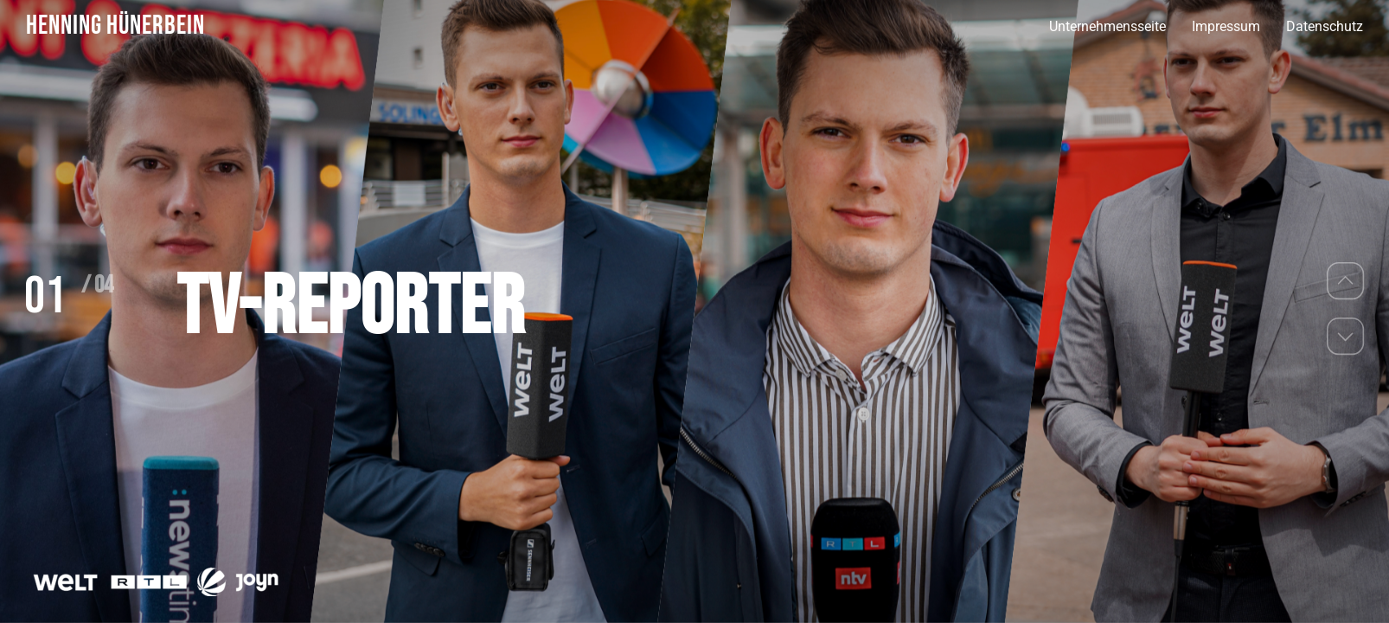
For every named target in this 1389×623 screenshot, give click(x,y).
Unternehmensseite (1107, 26)
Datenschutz (1324, 26)
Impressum (1226, 26)
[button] (1345, 280)
